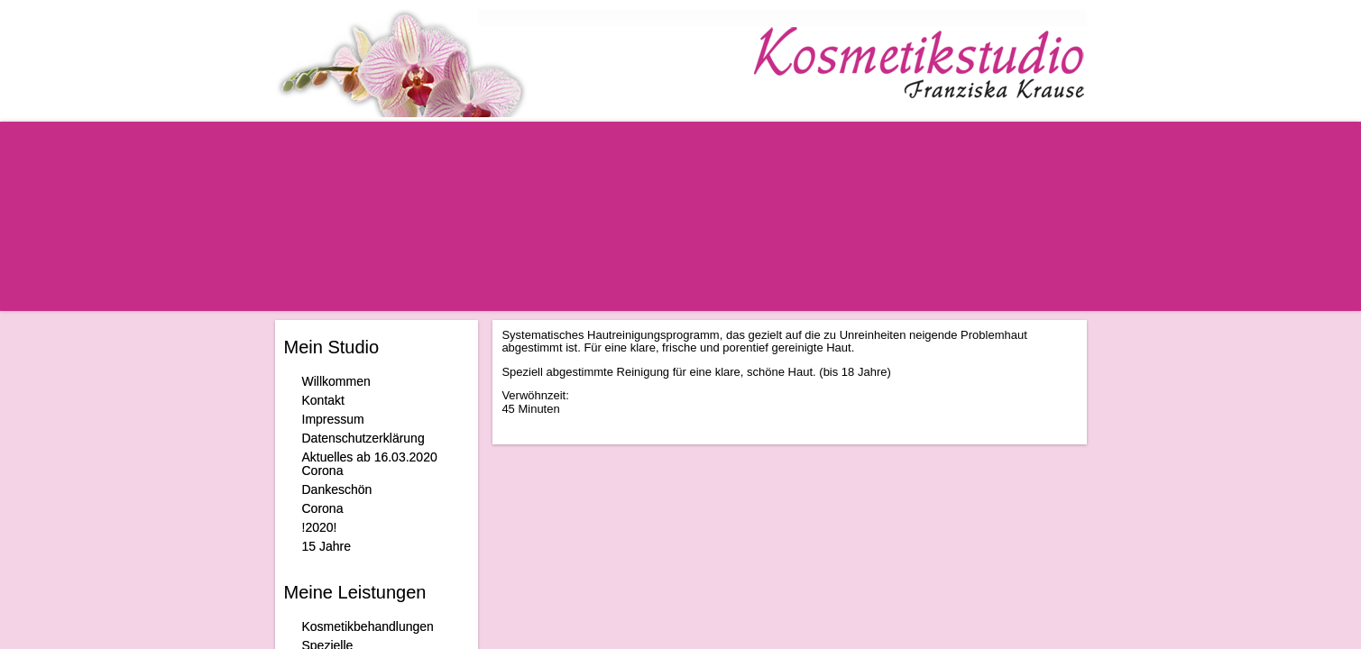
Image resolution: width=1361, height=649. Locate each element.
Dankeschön (337, 489)
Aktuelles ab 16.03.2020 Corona (369, 464)
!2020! (319, 527)
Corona (323, 508)
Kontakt (323, 400)
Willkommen (336, 381)
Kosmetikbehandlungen (368, 626)
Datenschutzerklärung (363, 438)
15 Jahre (326, 546)
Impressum (333, 419)
